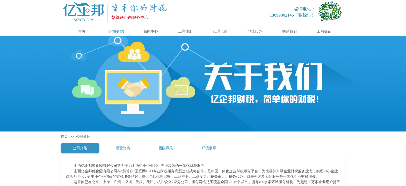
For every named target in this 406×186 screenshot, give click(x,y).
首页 (64, 136)
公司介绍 (83, 136)
